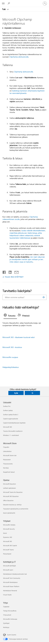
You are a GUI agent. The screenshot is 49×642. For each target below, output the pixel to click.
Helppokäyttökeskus (10, 367)
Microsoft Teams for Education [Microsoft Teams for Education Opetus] (12, 492)
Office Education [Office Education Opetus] (8, 500)
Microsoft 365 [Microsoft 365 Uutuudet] (7, 427)
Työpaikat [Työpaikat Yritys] (6, 607)
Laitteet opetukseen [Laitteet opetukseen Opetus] (9, 488)
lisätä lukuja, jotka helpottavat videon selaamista (26, 234)
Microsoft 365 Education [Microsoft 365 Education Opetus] (11, 496)
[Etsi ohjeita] (9, 3)
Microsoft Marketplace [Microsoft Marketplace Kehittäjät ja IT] (10, 582)
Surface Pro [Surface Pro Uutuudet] (6, 406)
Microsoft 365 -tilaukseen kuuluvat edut (18, 337)
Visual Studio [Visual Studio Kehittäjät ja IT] (7, 595)
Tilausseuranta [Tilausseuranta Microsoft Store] (8, 464)
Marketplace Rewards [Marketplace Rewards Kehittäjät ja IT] (10, 591)
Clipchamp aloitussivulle (23, 71)
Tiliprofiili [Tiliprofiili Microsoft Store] (6, 447)
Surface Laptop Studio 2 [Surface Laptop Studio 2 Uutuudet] (10, 414)
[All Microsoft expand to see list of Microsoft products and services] (3, 3)
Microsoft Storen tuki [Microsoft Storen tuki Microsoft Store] (9, 455)
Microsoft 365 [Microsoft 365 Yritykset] (7, 541)
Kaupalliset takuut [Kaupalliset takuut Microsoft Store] (9, 472)
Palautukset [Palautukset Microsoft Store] (7, 460)
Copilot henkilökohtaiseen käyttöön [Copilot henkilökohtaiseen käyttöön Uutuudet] (14, 423)
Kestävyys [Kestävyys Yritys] (6, 627)
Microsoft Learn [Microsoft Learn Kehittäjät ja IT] (8, 570)
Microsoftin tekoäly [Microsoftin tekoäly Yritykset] (9, 525)
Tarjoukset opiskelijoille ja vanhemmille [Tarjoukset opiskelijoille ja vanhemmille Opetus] (15, 509)
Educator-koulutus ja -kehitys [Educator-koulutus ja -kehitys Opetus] (12, 505)
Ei (32, 393)
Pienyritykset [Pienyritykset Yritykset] (7, 554)
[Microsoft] (24, 1)
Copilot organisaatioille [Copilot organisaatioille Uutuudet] (10, 419)
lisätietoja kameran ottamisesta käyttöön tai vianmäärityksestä (27, 91)
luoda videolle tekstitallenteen (33, 230)
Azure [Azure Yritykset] (5, 533)
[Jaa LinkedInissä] (9, 272)
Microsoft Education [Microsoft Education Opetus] (9, 484)
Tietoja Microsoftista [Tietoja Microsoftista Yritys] (9, 611)
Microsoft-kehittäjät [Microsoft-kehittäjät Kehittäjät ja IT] (9, 566)
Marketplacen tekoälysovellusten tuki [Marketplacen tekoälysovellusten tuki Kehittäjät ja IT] (15, 574)
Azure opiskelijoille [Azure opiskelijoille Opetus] (9, 513)
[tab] (10, 316)
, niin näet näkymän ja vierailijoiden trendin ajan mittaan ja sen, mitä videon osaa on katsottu (27, 259)
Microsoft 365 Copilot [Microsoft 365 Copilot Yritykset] (10, 545)
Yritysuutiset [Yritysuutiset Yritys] (7, 615)
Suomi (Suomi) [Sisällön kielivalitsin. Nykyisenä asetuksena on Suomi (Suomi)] (11, 635)
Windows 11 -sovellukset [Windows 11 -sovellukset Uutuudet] (11, 435)
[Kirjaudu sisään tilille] (45, 3)
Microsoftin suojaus (10, 357)
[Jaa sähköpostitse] (15, 272)
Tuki (4, 9)
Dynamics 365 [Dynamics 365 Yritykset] (7, 537)
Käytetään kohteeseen (12, 28)
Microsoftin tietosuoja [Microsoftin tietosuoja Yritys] (10, 619)
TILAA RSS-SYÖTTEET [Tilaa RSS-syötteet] (14, 277)
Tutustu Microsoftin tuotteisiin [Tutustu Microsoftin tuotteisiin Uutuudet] (12, 431)
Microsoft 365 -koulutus (12, 347)
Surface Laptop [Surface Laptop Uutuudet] (8, 410)
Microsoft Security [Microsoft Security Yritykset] (9, 529)
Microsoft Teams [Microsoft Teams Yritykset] (8, 550)
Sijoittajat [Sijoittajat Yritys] (6, 623)
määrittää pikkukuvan (18, 233)
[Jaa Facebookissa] (4, 272)
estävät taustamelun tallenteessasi (25, 236)
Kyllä (16, 393)
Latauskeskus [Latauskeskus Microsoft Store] (7, 451)
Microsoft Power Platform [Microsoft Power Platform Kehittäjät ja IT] (11, 586)
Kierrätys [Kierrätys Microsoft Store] (6, 468)
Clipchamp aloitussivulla (18, 57)
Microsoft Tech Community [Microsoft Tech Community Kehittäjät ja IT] (11, 578)
